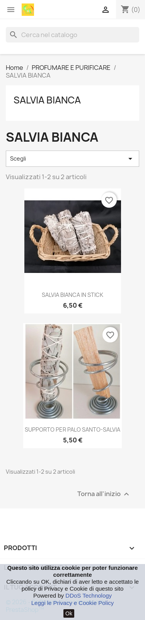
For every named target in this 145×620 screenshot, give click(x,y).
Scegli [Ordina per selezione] (72, 158)
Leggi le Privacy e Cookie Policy (72, 603)
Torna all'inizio (104, 494)
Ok (68, 613)
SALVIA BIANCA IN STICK (72, 294)
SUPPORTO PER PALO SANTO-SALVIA (72, 429)
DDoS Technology (88, 595)
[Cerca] (72, 34)
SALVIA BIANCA (47, 100)
